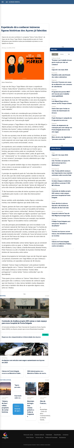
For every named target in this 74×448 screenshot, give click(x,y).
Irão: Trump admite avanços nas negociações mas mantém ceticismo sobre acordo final (62, 173)
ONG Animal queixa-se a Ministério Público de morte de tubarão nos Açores (36, 373)
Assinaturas (62, 437)
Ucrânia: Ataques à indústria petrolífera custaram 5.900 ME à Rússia (61, 183)
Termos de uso (39, 437)
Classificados (57, 434)
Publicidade (49, 434)
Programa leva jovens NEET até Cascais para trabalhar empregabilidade (61, 94)
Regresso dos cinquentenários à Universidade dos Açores (21, 337)
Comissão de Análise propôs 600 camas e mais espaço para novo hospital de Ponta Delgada (24, 322)
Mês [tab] (69, 54)
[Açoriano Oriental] (5, 439)
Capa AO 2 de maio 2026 (60, 70)
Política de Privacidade (51, 437)
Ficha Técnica (30, 437)
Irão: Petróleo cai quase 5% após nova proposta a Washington (61, 163)
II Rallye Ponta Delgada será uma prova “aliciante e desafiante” (61, 224)
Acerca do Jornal (28, 434)
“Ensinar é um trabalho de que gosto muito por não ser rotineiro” (62, 62)
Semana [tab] (62, 54)
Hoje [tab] (55, 54)
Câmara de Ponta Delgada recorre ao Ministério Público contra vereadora (11, 373)
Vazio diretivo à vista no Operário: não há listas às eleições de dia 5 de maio (60, 206)
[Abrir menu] (2, 1)
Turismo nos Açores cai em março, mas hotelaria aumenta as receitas (62, 234)
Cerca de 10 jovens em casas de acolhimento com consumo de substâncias (62, 84)
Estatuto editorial (39, 434)
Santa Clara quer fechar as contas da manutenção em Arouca (61, 111)
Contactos (65, 434)
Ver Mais (47, 295)
